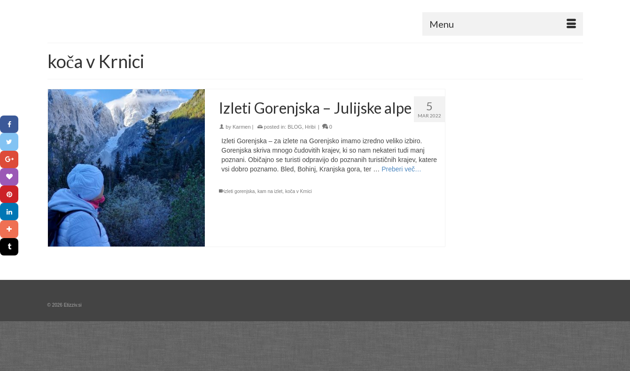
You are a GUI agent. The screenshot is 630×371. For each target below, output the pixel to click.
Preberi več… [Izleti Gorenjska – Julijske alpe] (401, 169)
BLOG (295, 127)
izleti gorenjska (239, 191)
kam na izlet (269, 191)
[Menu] (502, 24)
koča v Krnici (298, 191)
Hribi (310, 127)
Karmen (242, 127)
